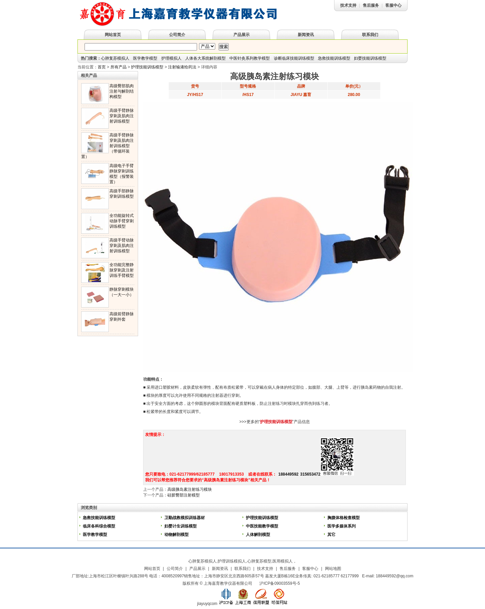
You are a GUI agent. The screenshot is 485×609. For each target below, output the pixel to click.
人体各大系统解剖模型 (205, 58)
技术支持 (348, 5)
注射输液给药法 (182, 67)
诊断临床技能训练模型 (294, 58)
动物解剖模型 (176, 534)
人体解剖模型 (258, 534)
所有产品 (118, 67)
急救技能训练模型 (334, 58)
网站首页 (113, 34)
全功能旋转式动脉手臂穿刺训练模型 (121, 221)
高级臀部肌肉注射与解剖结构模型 (121, 91)
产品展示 (241, 34)
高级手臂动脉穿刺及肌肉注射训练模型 (121, 245)
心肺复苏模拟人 (115, 58)
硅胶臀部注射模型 (183, 495)
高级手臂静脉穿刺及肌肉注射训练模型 (121, 116)
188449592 (288, 474)
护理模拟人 (171, 58)
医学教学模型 (145, 58)
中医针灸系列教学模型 (249, 58)
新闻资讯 (306, 34)
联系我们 (370, 34)
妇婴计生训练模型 (180, 526)
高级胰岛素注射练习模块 (189, 489)
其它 (331, 534)
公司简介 (177, 34)
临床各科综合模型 (99, 526)
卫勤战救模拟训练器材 (185, 517)
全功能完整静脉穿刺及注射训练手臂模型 (121, 270)
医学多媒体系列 (341, 526)
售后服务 (371, 5)
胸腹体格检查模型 (343, 517)
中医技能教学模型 (262, 526)
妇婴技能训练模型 (370, 58)
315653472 (310, 474)
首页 (102, 67)
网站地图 (333, 568)
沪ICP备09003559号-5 (279, 583)
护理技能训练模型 (147, 67)
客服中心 (393, 5)
